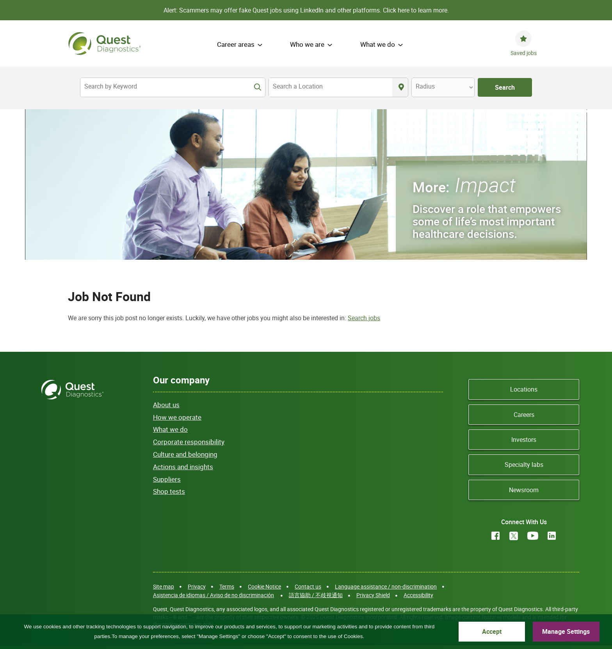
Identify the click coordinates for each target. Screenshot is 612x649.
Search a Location (298, 86)
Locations (523, 389)
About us (166, 404)
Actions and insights (183, 466)
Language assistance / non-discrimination (386, 586)
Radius (425, 86)
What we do (377, 44)
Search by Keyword (110, 86)
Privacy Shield (373, 595)
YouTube (532, 536)
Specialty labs (524, 464)
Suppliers (167, 479)
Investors (523, 439)
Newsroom (524, 490)
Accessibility (418, 595)
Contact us (308, 586)
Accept (492, 631)
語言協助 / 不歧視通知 (316, 595)
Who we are (307, 44)
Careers (524, 414)
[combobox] (331, 87)
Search (505, 87)
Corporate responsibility (188, 441)
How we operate (177, 417)
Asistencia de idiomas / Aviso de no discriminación (213, 595)
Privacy (197, 586)
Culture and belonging (185, 454)
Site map (163, 586)
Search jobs (364, 318)
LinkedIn (552, 536)
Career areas (235, 44)
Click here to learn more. (416, 10)
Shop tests (169, 491)
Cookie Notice (264, 586)
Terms (226, 586)
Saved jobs (524, 53)
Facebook (495, 536)
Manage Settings (566, 631)
